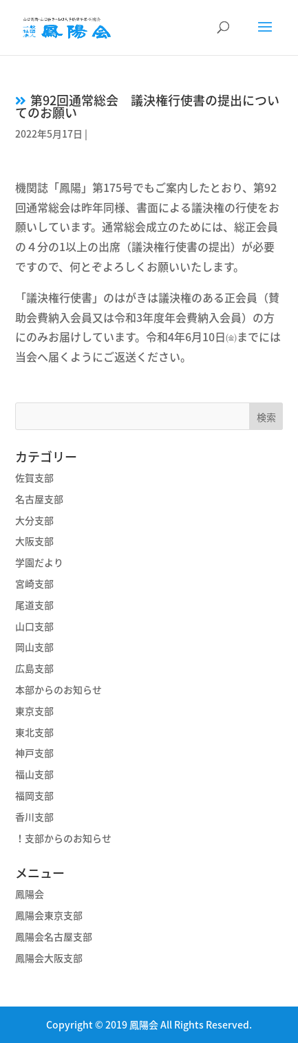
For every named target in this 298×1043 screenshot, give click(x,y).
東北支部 (34, 732)
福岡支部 (34, 795)
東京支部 (34, 711)
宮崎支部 (34, 583)
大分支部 (34, 520)
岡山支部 (34, 647)
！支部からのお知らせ (63, 838)
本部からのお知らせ (58, 689)
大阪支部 (34, 541)
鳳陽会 (29, 894)
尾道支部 (34, 605)
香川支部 (34, 817)
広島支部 (34, 668)
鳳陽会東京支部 (49, 915)
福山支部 (34, 774)
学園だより (39, 562)
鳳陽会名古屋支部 (53, 936)
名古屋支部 (39, 499)
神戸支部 (34, 753)
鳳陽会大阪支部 (49, 958)
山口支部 (34, 626)
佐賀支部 (34, 477)
